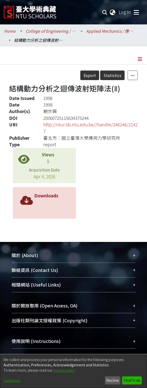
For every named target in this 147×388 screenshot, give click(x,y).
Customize (12, 380)
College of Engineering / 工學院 (51, 31)
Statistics (112, 75)
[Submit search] (105, 12)
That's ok (131, 380)
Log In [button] (125, 12)
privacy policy (64, 370)
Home (10, 31)
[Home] (30, 10)
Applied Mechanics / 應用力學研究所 (111, 31)
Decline (112, 380)
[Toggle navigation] (136, 12)
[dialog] (73, 371)
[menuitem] (112, 12)
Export (90, 75)
